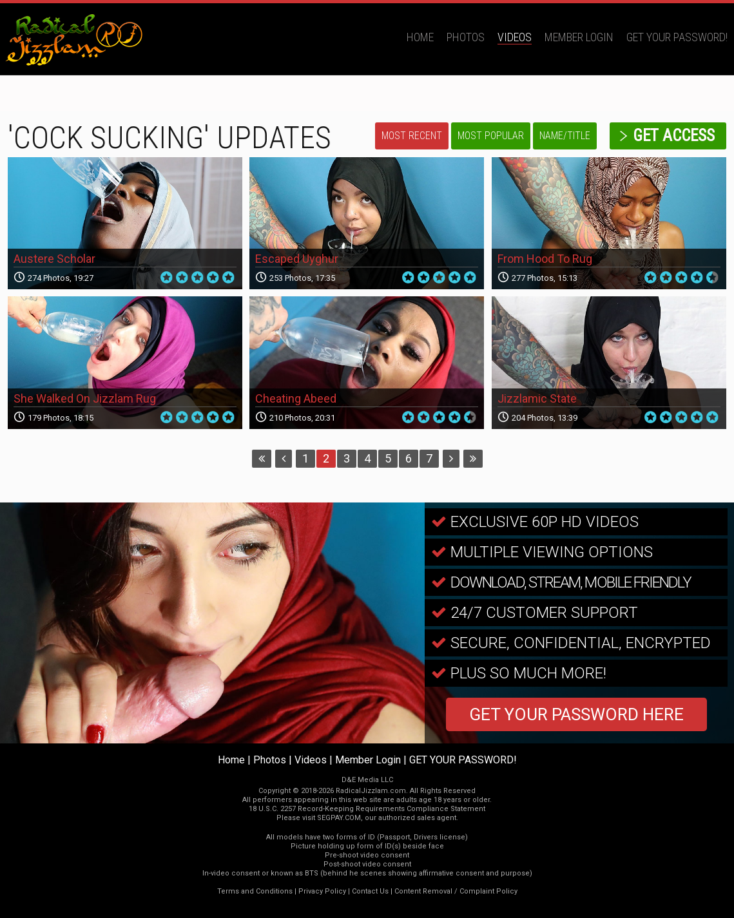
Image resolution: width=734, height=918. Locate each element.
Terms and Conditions (255, 891)
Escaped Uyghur (296, 258)
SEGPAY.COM (339, 818)
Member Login (579, 37)
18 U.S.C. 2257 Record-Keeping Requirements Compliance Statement (367, 809)
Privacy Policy (322, 891)
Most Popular (491, 135)
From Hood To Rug (544, 258)
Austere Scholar (54, 258)
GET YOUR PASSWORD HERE (576, 714)
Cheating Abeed (295, 398)
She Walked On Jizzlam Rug (85, 398)
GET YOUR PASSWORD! (677, 37)
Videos (514, 37)
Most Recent (411, 135)
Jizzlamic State (537, 398)
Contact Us (370, 891)
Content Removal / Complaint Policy (455, 891)
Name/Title (564, 135)
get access (674, 135)
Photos (466, 37)
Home (420, 37)
